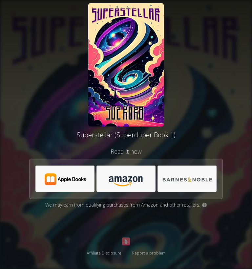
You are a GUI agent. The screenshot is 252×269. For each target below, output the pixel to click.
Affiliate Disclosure (104, 253)
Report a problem (149, 253)
